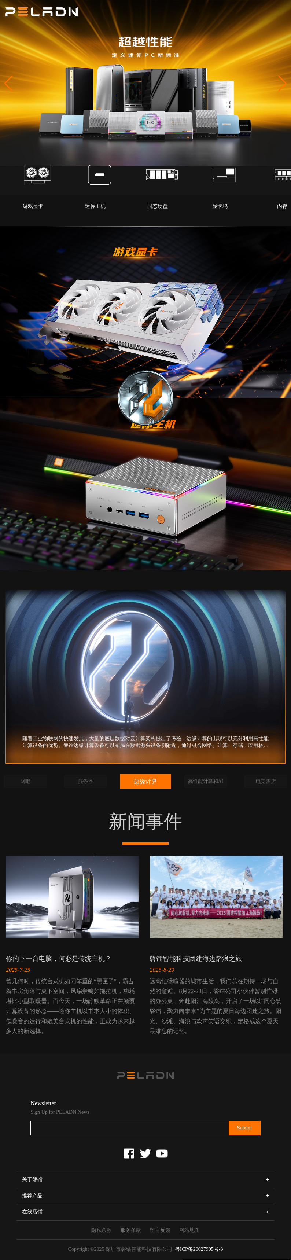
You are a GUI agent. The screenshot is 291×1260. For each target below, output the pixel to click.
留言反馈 (160, 1230)
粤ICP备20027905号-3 (199, 1249)
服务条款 (131, 1230)
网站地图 (189, 1230)
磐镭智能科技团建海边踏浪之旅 (196, 958)
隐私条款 (101, 1230)
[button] (282, 84)
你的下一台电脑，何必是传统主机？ (58, 958)
